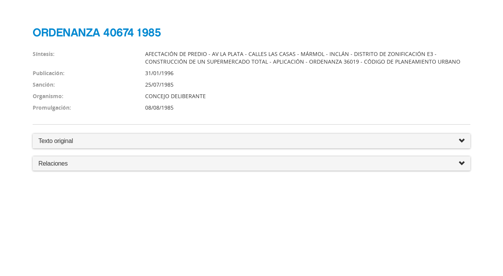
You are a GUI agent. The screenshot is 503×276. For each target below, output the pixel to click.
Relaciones (251, 164)
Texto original (55, 141)
